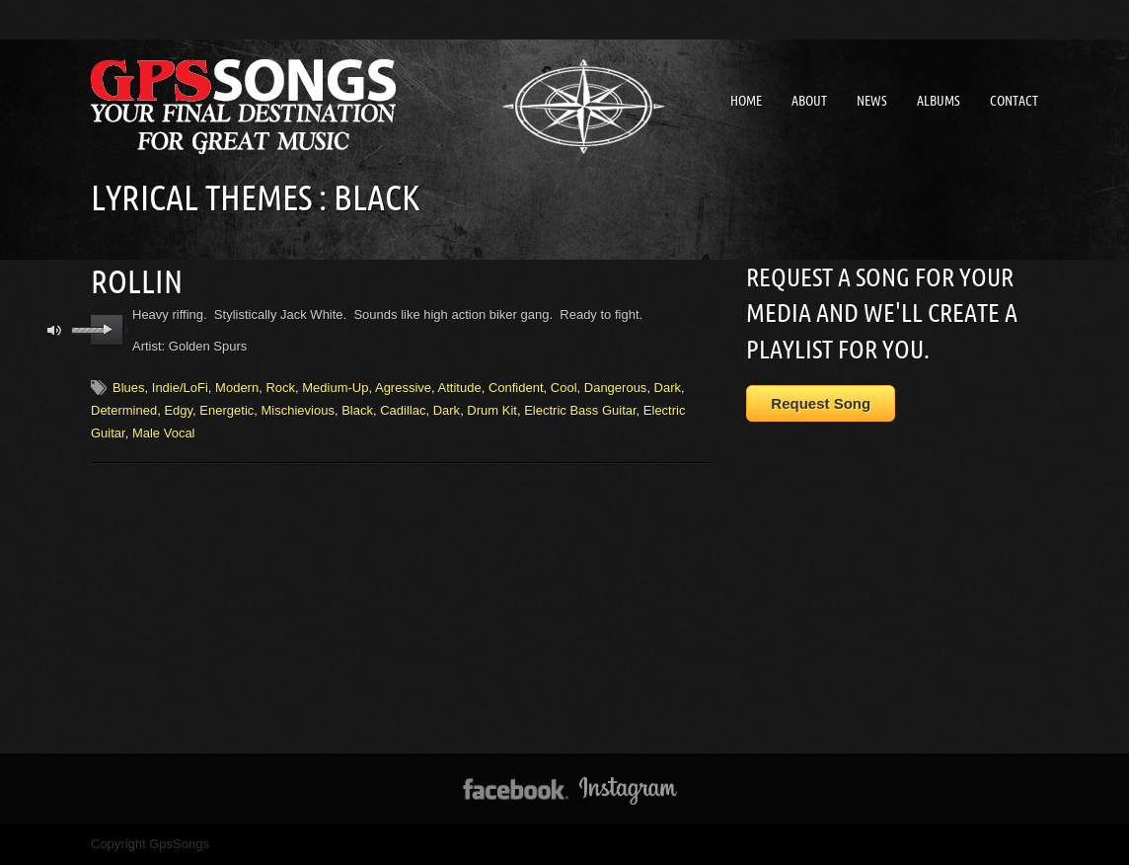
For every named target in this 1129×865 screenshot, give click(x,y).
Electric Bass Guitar (580, 410)
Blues (129, 387)
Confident (516, 387)
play (107, 330)
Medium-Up (335, 387)
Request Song (820, 403)
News (872, 101)
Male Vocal (163, 433)
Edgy (178, 410)
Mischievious (298, 410)
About (809, 101)
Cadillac (402, 410)
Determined (124, 410)
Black (357, 410)
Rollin (137, 281)
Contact (1014, 101)
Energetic (226, 410)
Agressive (403, 387)
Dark (667, 387)
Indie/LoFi (180, 387)
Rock (280, 387)
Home (746, 101)
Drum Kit (492, 410)
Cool (564, 387)
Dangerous (615, 387)
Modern (237, 387)
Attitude (460, 387)
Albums (938, 101)
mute (54, 330)
